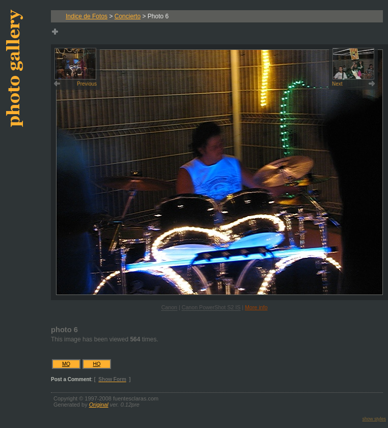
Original (98, 405)
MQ (66, 364)
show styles (374, 418)
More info (256, 307)
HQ (97, 364)
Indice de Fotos (86, 16)
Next (353, 67)
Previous (75, 67)
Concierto (128, 16)
